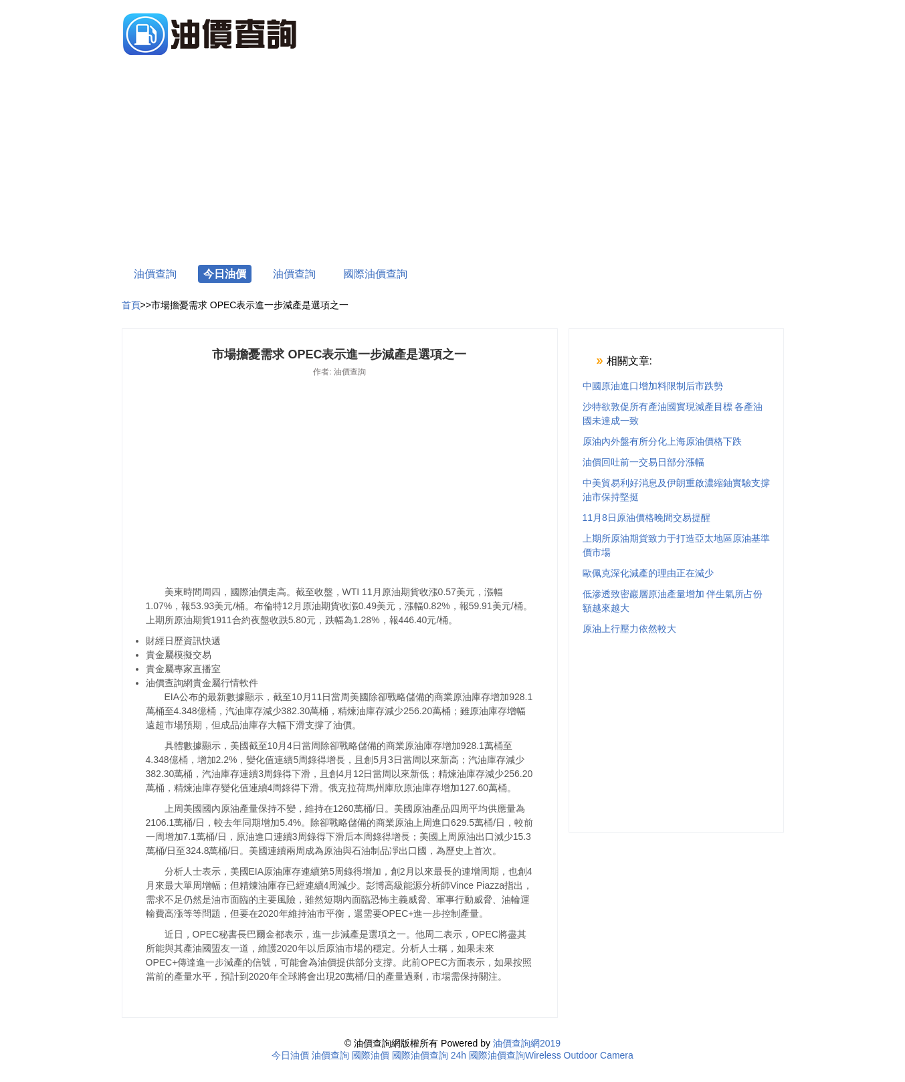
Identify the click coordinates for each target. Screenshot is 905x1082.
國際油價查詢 (375, 274)
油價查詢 (155, 274)
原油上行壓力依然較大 (629, 628)
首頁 (131, 305)
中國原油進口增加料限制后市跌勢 (653, 386)
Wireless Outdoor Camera (579, 1055)
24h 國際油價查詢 (488, 1055)
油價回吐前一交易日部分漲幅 (643, 462)
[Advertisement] (453, 161)
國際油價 (370, 1055)
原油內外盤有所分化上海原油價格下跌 (662, 441)
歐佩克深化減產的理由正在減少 (648, 573)
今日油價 (224, 274)
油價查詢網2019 (527, 1043)
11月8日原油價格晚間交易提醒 (646, 517)
